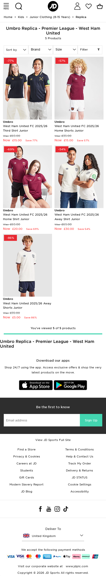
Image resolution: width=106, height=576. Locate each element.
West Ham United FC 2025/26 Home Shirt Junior (25, 215)
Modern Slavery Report (26, 484)
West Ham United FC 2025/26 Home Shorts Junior (76, 126)
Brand (35, 49)
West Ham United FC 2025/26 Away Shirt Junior (76, 215)
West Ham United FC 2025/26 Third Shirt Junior (25, 126)
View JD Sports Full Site (53, 440)
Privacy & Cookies (26, 456)
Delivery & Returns (79, 470)
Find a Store (26, 449)
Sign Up (91, 420)
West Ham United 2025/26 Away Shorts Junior (27, 303)
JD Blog (26, 491)
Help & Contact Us (79, 456)
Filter (90, 49)
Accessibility (79, 491)
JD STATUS (79, 477)
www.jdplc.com (76, 566)
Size (58, 49)
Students (26, 470)
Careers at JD (26, 463)
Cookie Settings (79, 484)
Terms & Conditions (79, 449)
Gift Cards (26, 477)
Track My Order (79, 463)
